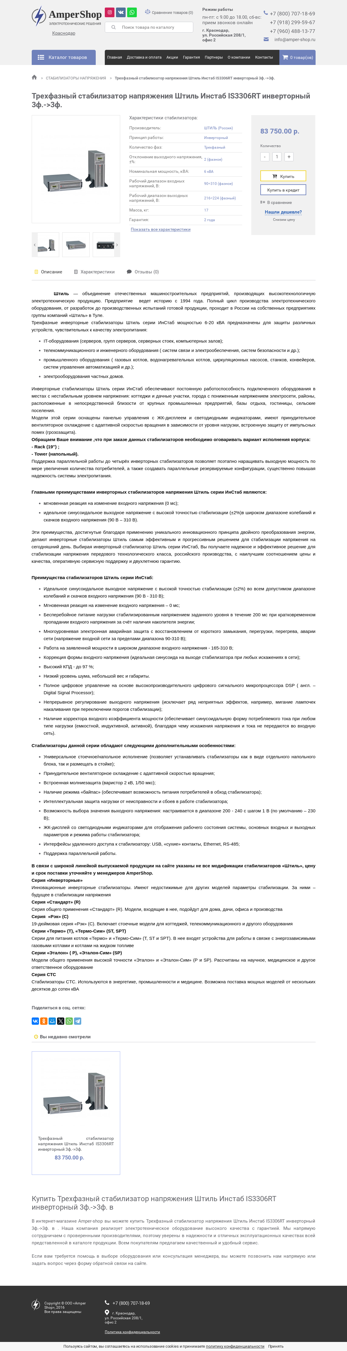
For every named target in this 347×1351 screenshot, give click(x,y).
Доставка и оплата (144, 57)
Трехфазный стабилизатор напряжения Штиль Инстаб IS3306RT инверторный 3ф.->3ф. (192, 78)
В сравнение (276, 202)
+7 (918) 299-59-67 (292, 22)
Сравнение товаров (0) (169, 12)
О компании (239, 57)
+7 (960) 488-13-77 (292, 31)
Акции (172, 57)
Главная (114, 57)
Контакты (264, 57)
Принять (276, 1346)
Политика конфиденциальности (132, 1332)
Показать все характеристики (161, 229)
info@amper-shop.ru (295, 39)
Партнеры (214, 57)
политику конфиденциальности (235, 1346)
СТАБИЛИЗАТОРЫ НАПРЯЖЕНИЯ (74, 78)
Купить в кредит (283, 190)
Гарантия (191, 57)
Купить (283, 176)
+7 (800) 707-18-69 (292, 14)
